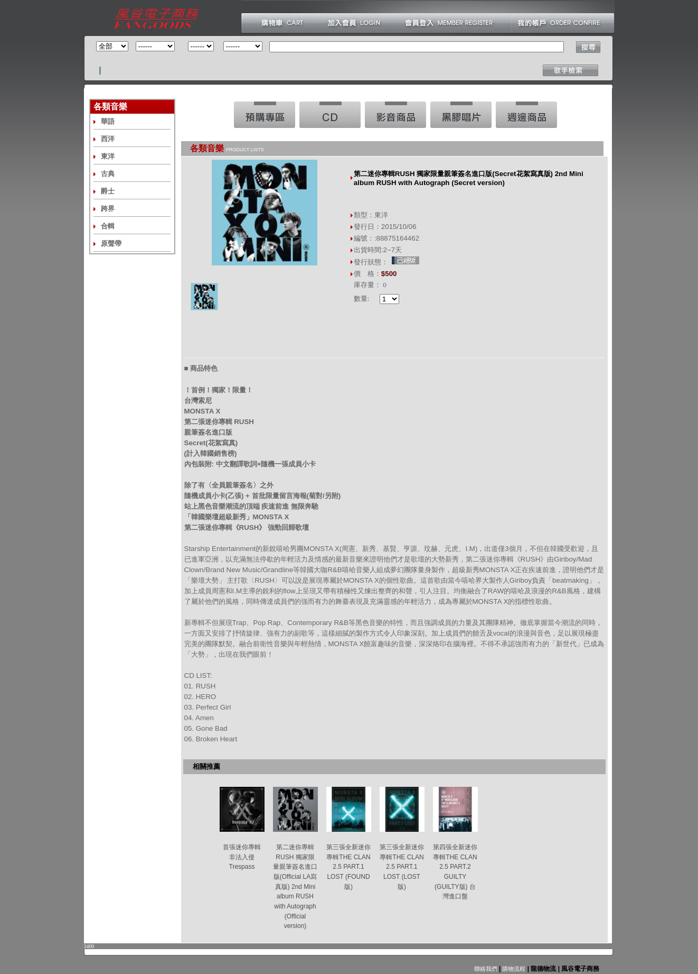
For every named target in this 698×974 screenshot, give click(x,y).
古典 (108, 174)
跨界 (108, 209)
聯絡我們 (485, 969)
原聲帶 (111, 243)
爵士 (108, 191)
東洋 (108, 156)
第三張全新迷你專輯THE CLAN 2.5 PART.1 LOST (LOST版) (402, 866)
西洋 (108, 139)
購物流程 (513, 969)
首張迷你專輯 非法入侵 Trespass (242, 856)
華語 (108, 121)
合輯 (108, 226)
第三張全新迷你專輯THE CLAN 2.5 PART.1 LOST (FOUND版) (348, 866)
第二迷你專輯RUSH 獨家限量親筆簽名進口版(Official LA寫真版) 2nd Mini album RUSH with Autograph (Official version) (295, 886)
